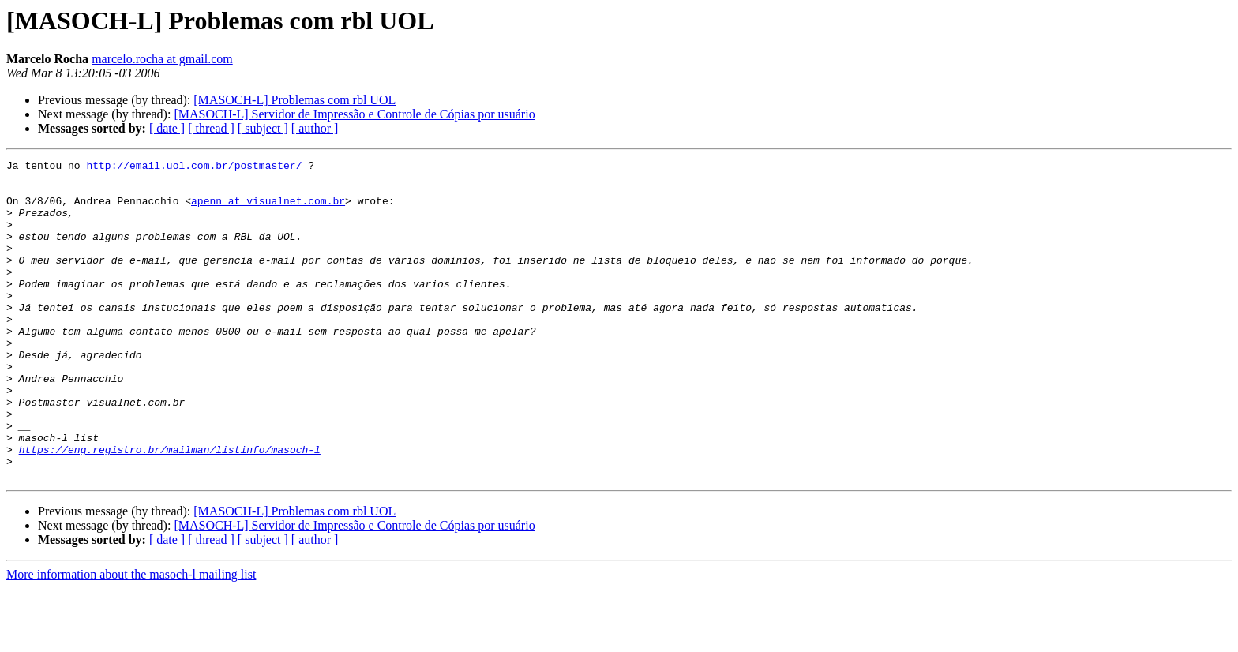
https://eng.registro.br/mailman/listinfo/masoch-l (170, 508)
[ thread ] (211, 128)
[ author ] (315, 128)
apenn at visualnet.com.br (268, 210)
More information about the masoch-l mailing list (131, 638)
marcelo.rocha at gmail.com (162, 59)
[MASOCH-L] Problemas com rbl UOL (294, 100)
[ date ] (167, 128)
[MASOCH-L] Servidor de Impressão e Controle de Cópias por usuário (354, 114)
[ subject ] (263, 128)
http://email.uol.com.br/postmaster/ (194, 167)
